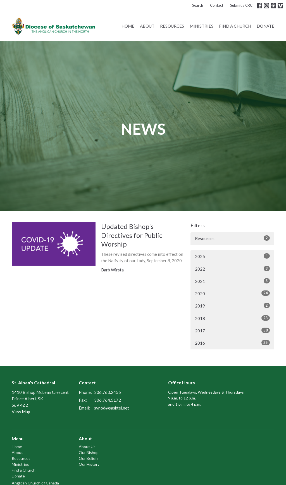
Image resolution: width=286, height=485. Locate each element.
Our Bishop (89, 452)
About (147, 26)
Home (127, 26)
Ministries (201, 26)
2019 (232, 305)
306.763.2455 (107, 392)
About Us (87, 446)
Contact (216, 5)
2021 (232, 281)
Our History (89, 464)
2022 (232, 268)
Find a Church (235, 26)
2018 (232, 318)
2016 (232, 343)
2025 (232, 256)
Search (197, 5)
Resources (172, 26)
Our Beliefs (89, 458)
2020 (232, 293)
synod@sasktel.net (111, 407)
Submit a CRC (241, 5)
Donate (265, 26)
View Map (21, 411)
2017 (232, 330)
